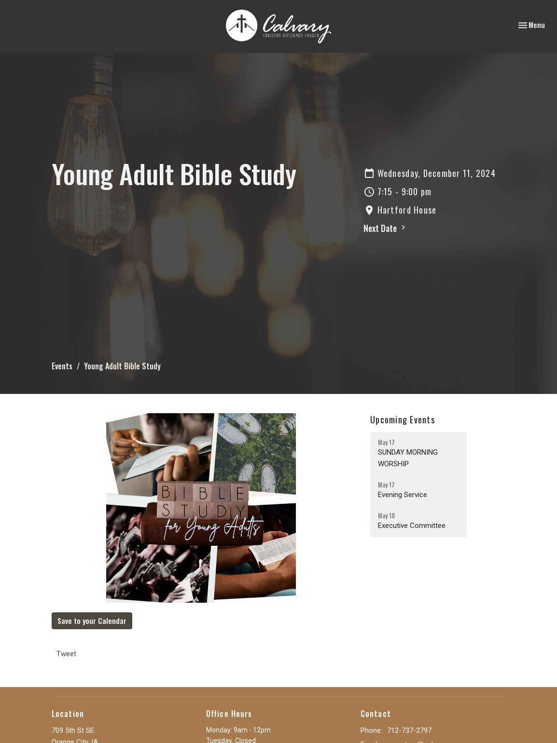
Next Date (385, 228)
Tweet (66, 653)
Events (62, 366)
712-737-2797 (409, 730)
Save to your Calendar (91, 620)
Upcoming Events (402, 419)
